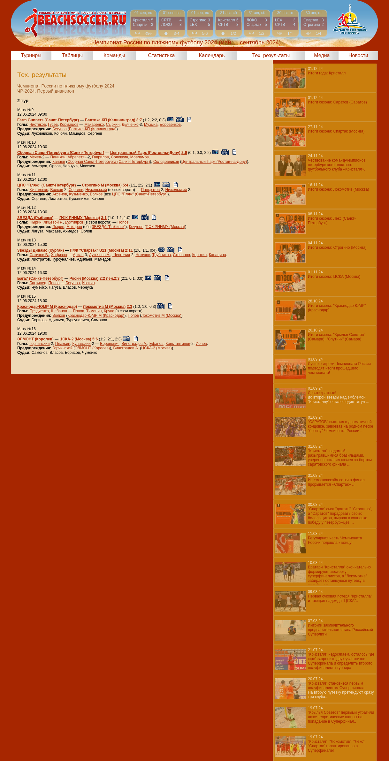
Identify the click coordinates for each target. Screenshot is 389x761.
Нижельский (96, 189)
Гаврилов (100, 157)
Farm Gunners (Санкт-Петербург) (48, 120)
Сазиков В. (39, 255)
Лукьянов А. (99, 255)
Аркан (78, 255)
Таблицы (72, 55)
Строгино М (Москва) (102, 185)
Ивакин (88, 283)
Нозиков (142, 255)
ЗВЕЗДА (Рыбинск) (35, 218)
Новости (358, 55)
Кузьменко (38, 189)
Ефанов (156, 343)
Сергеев (76, 189)
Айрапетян (76, 157)
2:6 (184, 152)
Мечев (35, 157)
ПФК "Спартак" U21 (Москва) (97, 250)
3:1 (104, 218)
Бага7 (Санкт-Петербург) (40, 278)
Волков (56, 189)
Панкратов (150, 189)
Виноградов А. (134, 343)
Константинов (178, 343)
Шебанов (59, 311)
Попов (123, 222)
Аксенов (59, 194)
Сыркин (113, 124)
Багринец (37, 283)
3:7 (139, 120)
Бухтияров (74, 222)
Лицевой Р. (53, 222)
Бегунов (59, 129)
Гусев (53, 124)
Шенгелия (121, 255)
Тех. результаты (271, 55)
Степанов (181, 255)
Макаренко (94, 124)
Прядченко (39, 311)
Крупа (109, 311)
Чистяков (37, 124)
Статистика (161, 55)
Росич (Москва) (83, 278)
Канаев (58, 161)
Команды (114, 55)
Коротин (199, 255)
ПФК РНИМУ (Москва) (79, 218)
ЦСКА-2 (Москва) (75, 339)
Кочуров (136, 226)
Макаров (74, 226)
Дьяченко (130, 124)
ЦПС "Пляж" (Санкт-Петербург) (46, 185)
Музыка (150, 124)
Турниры (31, 55)
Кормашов (69, 124)
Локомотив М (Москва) (104, 306)
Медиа (322, 55)
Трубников (161, 255)
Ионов (201, 343)
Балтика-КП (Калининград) (110, 120)
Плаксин (62, 343)
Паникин (57, 157)
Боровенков (170, 124)
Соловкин (119, 157)
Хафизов (59, 255)
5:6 (95, 339)
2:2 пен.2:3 (110, 278)
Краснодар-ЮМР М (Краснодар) (47, 306)
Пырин (35, 222)
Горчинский (39, 343)
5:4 (125, 185)
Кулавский (81, 343)
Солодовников (166, 161)
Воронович (109, 343)
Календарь (212, 55)
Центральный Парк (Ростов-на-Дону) (145, 152)
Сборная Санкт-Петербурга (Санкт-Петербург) (60, 152)
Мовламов (139, 157)
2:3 (129, 306)
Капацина (217, 255)
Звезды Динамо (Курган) (40, 250)
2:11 (129, 250)
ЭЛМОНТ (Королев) (35, 339)
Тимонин (94, 311)
